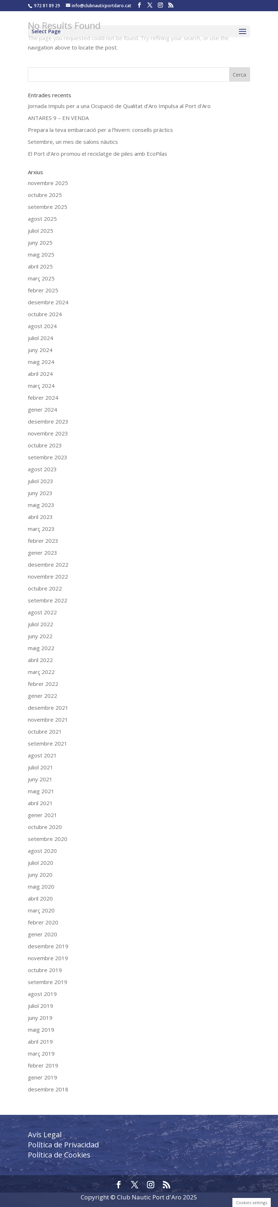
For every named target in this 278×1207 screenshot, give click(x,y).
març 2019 (41, 1053)
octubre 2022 (45, 588)
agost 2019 (42, 993)
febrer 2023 (43, 540)
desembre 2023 (48, 421)
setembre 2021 (47, 743)
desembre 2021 (48, 707)
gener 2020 (42, 934)
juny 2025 (40, 242)
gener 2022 (42, 695)
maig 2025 (41, 254)
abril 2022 (40, 659)
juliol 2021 (40, 767)
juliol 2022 (40, 624)
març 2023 (41, 528)
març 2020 (41, 910)
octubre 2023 (45, 445)
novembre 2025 (48, 182)
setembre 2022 (47, 600)
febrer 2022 (43, 683)
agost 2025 (42, 218)
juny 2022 (40, 636)
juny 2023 (40, 493)
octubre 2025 (45, 194)
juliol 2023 (40, 481)
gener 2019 (42, 1077)
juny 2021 (40, 779)
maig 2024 (41, 361)
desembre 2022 (48, 564)
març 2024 (41, 385)
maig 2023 (41, 504)
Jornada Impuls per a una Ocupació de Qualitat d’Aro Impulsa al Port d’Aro (119, 105)
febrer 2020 (43, 922)
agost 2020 (42, 850)
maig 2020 (41, 886)
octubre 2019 (45, 970)
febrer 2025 (43, 290)
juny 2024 (40, 349)
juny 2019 (40, 1017)
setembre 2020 (47, 838)
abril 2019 (40, 1041)
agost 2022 (42, 612)
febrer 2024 (43, 397)
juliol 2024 (40, 338)
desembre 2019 (48, 946)
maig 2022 (41, 648)
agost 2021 (42, 755)
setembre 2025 (47, 206)
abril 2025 (40, 266)
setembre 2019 (47, 981)
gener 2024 (42, 409)
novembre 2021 (48, 719)
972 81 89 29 (47, 6)
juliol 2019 (40, 1005)
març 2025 (41, 278)
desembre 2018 (48, 1089)
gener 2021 (42, 815)
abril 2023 (40, 516)
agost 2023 (42, 469)
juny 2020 (40, 874)
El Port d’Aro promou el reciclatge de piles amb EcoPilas (97, 153)
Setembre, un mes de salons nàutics (73, 141)
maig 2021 (41, 791)
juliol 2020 (40, 862)
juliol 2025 (40, 230)
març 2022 (41, 671)
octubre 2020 (45, 826)
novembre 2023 (48, 433)
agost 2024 (42, 326)
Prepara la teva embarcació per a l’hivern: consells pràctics (100, 129)
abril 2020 (40, 898)
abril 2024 (40, 373)
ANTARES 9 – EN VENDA (58, 117)
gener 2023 (42, 552)
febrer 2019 (43, 1065)
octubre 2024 (45, 314)
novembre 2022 (48, 576)
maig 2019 (41, 1029)
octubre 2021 (45, 731)
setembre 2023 (47, 457)
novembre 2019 (48, 958)
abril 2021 (40, 803)
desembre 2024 (48, 302)
